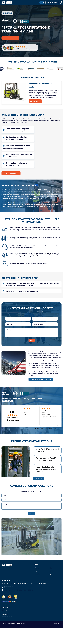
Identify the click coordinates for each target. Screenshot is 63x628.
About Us (37, 568)
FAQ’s (50, 568)
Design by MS (58, 623)
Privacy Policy (5, 607)
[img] (12, 414)
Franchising (52, 571)
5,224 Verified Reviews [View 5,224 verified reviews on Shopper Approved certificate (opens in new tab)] (12, 416)
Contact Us (37, 574)
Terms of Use (5, 611)
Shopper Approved (31, 49)
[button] (3, 413)
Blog (35, 571)
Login (50, 574)
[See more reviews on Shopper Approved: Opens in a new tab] (44, 428)
